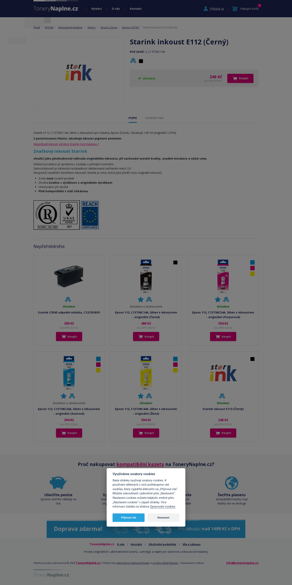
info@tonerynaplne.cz (242, 563)
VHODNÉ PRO (154, 118)
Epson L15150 (130, 27)
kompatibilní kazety (140, 464)
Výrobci (96, 9)
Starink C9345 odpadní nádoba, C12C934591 (69, 312)
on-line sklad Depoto (165, 563)
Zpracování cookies (162, 506)
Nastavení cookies (192, 563)
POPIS (133, 118)
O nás (116, 9)
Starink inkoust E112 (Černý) (223, 409)
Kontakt (136, 9)
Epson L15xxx (109, 27)
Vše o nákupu (191, 544)
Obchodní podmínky (162, 544)
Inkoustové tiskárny (70, 27)
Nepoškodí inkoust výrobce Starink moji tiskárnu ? (66, 144)
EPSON (49, 27)
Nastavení (163, 517)
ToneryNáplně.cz (88, 563)
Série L (91, 27)
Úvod (36, 27)
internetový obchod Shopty (133, 563)
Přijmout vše (128, 517)
